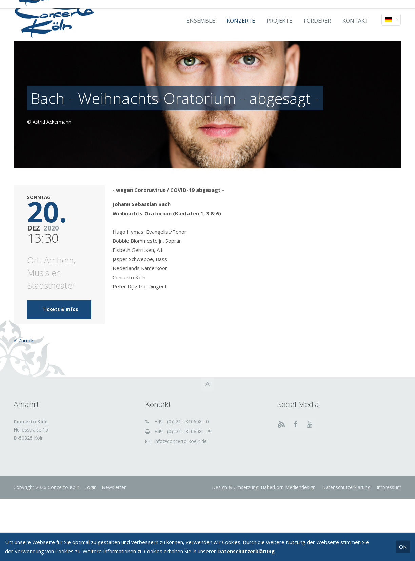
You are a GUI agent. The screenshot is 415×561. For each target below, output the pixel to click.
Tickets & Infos (60, 309)
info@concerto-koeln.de (180, 441)
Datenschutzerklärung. (246, 551)
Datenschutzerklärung (345, 487)
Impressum (388, 487)
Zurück (26, 340)
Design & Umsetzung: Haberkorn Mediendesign (264, 487)
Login (91, 487)
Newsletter (114, 487)
